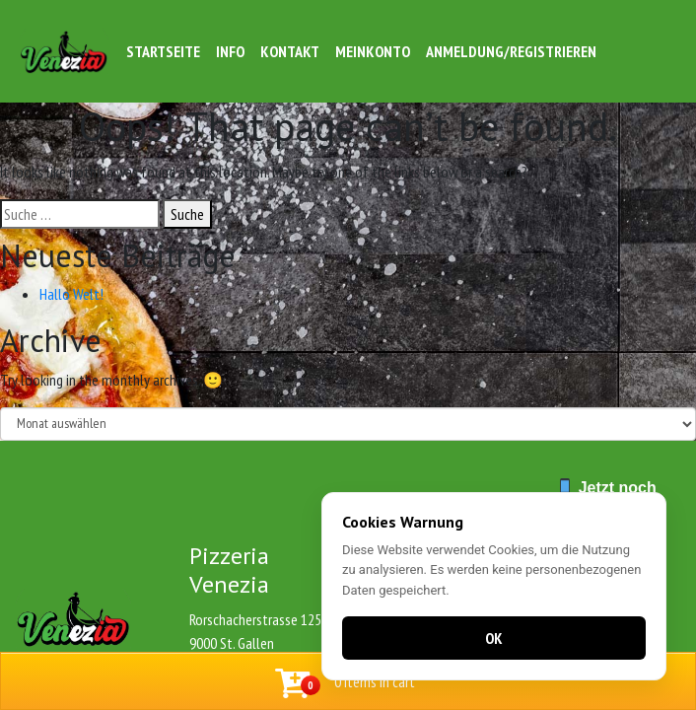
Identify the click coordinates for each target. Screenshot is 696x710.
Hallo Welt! (71, 294)
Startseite (163, 51)
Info (230, 51)
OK (494, 638)
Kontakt (289, 51)
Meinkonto (372, 51)
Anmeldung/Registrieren (511, 51)
